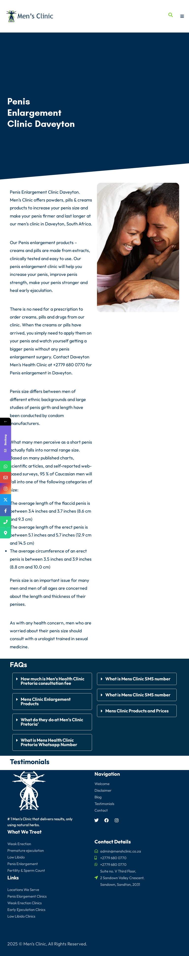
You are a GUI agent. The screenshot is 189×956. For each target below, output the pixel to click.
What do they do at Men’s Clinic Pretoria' (52, 722)
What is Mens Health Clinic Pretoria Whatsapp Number (49, 742)
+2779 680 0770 (69, 365)
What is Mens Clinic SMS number (138, 679)
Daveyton (61, 373)
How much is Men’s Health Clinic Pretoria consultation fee (52, 681)
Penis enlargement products (46, 242)
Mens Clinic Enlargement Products (46, 701)
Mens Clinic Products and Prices (137, 711)
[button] (52, 681)
